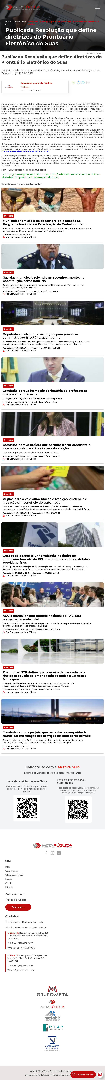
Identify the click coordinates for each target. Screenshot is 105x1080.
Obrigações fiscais (83, 1075)
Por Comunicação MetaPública (19, 237)
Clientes (9, 883)
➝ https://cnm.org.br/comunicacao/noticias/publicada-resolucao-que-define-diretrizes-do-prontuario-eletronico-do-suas (51, 176)
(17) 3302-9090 (25, 943)
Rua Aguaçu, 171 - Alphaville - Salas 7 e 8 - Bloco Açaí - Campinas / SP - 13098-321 (27, 958)
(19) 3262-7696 (25, 965)
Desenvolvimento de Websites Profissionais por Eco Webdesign (52, 1075)
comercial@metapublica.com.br (28, 922)
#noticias (8, 216)
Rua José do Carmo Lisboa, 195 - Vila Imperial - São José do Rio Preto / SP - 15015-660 (27, 935)
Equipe (8, 879)
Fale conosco (18, 907)
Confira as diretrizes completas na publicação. (25, 151)
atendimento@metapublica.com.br (29, 927)
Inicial (8, 866)
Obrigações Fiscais (14, 875)
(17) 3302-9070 (27, 947)
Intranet (9, 887)
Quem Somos (11, 870)
